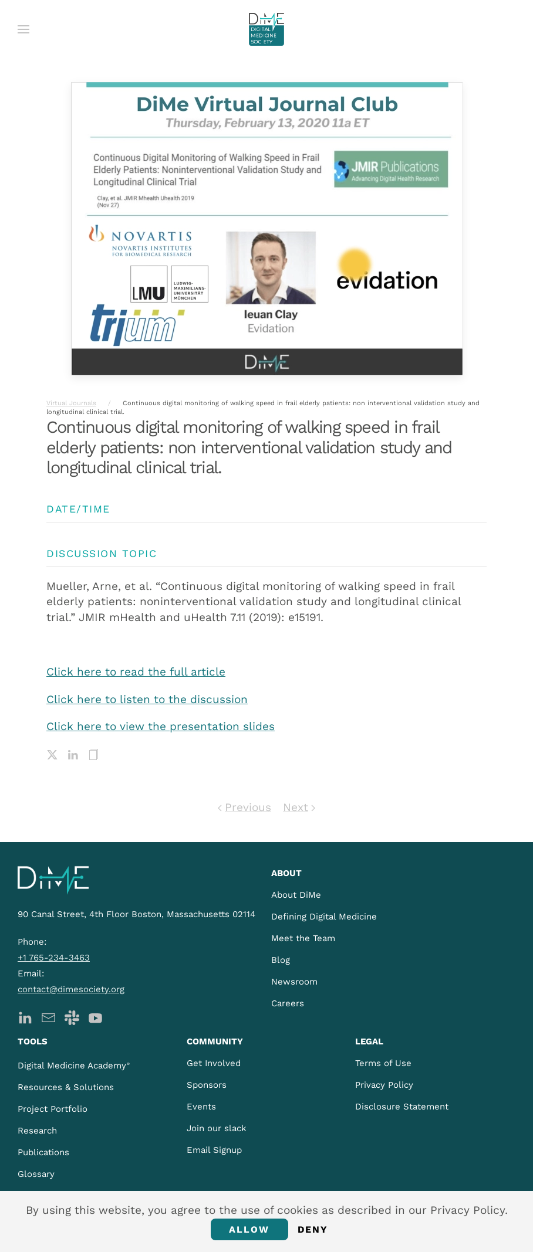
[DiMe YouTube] (95, 1016)
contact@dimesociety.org (71, 989)
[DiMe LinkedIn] (25, 1016)
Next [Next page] (299, 807)
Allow (249, 1229)
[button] (23, 29)
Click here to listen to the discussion (147, 699)
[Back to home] (266, 29)
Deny (313, 1229)
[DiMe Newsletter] (48, 1016)
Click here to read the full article (135, 671)
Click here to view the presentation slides (160, 726)
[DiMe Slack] (72, 1016)
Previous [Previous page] (244, 807)
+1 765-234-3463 (54, 957)
